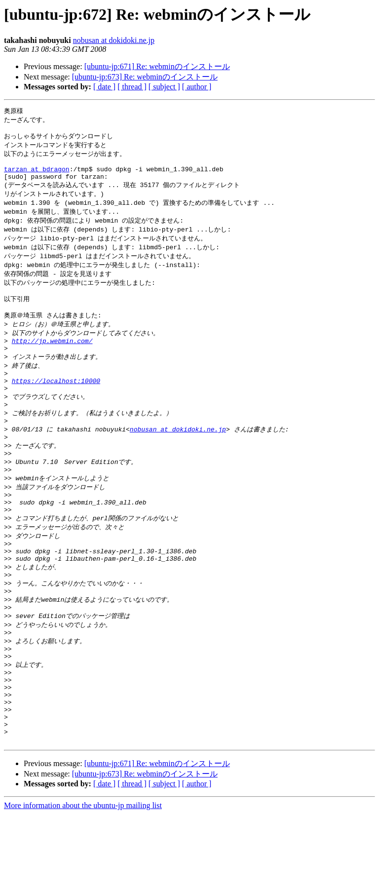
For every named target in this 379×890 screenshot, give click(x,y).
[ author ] (197, 86)
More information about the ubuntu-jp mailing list (83, 881)
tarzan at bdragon (37, 175)
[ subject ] (164, 86)
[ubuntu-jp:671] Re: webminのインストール (157, 66)
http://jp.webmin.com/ (52, 361)
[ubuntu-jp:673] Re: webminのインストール (145, 77)
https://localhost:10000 (56, 406)
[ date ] (104, 86)
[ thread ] (132, 86)
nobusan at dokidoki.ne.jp (113, 40)
